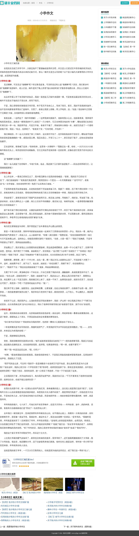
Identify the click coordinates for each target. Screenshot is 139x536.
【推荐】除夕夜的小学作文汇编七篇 (16, 509)
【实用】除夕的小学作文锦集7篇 (15, 502)
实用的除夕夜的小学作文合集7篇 (15, 517)
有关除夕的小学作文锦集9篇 (60, 506)
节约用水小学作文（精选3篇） (14, 513)
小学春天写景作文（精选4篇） (61, 502)
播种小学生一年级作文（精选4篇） (63, 509)
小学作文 (50, 3)
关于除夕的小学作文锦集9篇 (60, 520)
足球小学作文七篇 (55, 513)
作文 (40, 3)
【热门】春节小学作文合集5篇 (61, 517)
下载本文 (62, 20)
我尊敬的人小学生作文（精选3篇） (16, 520)
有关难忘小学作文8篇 (10, 506)
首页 (33, 3)
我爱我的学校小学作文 (16, 527)
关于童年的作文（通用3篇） (81, 527)
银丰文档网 (67, 533)
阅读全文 (53, 20)
